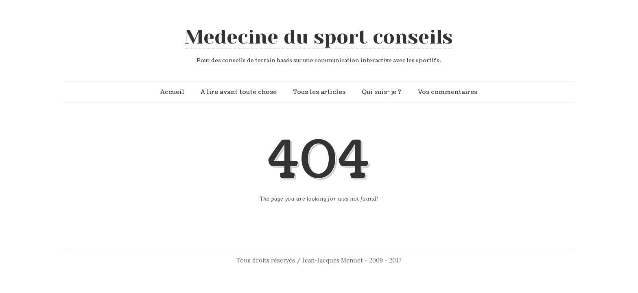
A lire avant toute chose (239, 92)
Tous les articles (319, 92)
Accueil (172, 92)
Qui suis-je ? (381, 92)
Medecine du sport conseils (319, 37)
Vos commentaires (447, 92)
